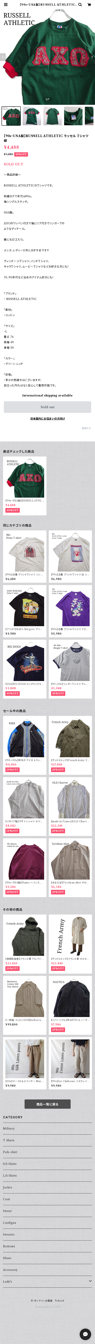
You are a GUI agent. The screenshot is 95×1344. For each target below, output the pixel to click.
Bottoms (9, 1246)
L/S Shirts (10, 1175)
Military (9, 1128)
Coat (6, 1199)
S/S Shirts (10, 1164)
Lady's (7, 1281)
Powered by (47, 1306)
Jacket (7, 1187)
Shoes (7, 1258)
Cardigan (9, 1223)
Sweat (7, 1211)
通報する (86, 428)
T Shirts (8, 1140)
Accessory (10, 1270)
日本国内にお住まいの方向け (47, 418)
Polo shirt (10, 1152)
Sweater (9, 1234)
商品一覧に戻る (47, 1104)
